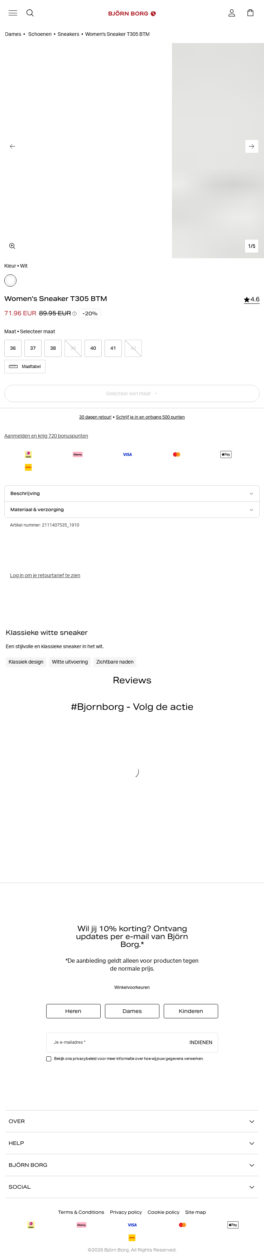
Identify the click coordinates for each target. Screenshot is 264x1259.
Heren (73, 1011)
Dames (13, 34)
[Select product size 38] (53, 348)
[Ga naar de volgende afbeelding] (251, 146)
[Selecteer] (10, 280)
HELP (132, 1143)
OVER (132, 1121)
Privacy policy (126, 1212)
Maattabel (25, 366)
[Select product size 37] (33, 348)
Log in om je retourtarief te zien (45, 575)
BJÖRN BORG (132, 1165)
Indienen (200, 1042)
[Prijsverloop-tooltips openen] (74, 313)
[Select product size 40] (93, 348)
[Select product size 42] (133, 348)
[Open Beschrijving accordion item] (132, 493)
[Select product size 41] (113, 348)
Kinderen (191, 1011)
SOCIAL (132, 1186)
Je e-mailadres (68, 1042)
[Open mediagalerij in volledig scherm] (12, 246)
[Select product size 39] (73, 348)
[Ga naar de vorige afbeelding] (12, 146)
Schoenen (39, 34)
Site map (195, 1212)
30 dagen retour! (95, 417)
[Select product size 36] (12, 348)
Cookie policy (163, 1212)
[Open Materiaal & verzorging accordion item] (132, 510)
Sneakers (68, 34)
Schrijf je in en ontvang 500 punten (150, 417)
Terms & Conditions (81, 1212)
